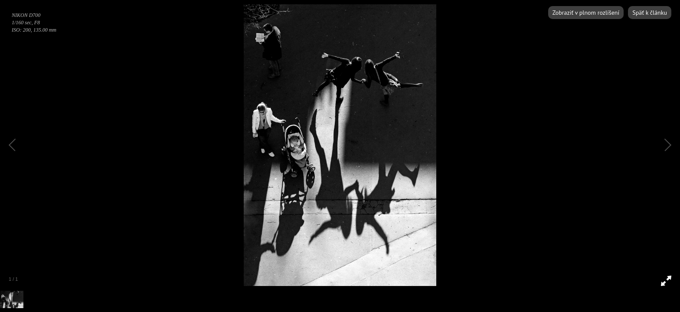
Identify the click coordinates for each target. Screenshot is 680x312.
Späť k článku (649, 12)
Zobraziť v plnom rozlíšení (585, 12)
